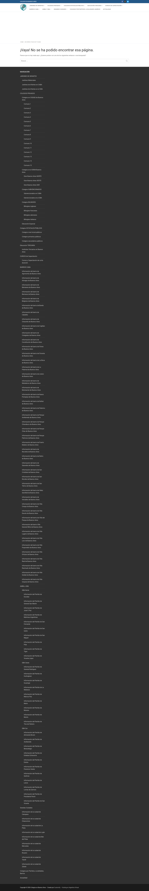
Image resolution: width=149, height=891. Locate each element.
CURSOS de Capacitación (28, 256)
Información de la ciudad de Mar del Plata (33, 838)
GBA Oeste (26, 663)
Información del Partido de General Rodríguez (33, 668)
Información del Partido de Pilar (33, 643)
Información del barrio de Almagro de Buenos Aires (30, 279)
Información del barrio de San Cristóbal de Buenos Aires (32, 471)
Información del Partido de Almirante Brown (33, 734)
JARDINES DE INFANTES (28, 76)
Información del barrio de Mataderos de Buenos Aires (31, 382)
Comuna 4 (27, 117)
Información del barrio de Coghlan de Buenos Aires (33, 327)
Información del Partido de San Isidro (34, 630)
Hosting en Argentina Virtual (70, 887)
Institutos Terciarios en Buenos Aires (32, 250)
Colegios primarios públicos (31, 237)
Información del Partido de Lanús (33, 781)
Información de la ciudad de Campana (31, 813)
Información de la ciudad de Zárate (31, 865)
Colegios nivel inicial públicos (32, 232)
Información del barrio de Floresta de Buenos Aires (33, 355)
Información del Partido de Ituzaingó (33, 682)
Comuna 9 (27, 139)
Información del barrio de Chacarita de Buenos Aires (31, 320)
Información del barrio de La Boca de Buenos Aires (33, 361)
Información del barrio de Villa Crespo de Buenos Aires (32, 505)
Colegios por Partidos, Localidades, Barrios (32, 872)
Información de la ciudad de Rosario (31, 852)
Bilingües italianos (30, 219)
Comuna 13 (28, 157)
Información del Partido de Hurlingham (33, 675)
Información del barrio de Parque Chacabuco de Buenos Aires (33, 423)
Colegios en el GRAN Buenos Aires (31, 171)
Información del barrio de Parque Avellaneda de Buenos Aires (33, 416)
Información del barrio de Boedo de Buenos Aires (33, 307)
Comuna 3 (27, 113)
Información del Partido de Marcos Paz (33, 695)
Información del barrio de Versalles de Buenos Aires (30, 498)
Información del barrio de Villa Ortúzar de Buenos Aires (32, 553)
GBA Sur (25, 728)
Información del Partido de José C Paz (33, 609)
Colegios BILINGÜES (29, 202)
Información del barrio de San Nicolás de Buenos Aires (32, 478)
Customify (57, 887)
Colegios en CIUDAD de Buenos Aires (32, 99)
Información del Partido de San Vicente (34, 802)
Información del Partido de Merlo (33, 702)
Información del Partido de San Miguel (34, 636)
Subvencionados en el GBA (33, 198)
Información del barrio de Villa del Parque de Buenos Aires (33, 519)
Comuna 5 (27, 121)
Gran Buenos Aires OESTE (32, 180)
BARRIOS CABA (25, 267)
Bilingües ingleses (30, 206)
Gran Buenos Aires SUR (32, 185)
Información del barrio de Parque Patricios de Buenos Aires (33, 437)
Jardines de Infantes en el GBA (32, 89)
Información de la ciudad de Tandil (31, 858)
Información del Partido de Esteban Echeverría (33, 754)
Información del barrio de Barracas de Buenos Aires (30, 293)
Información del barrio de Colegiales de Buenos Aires (31, 334)
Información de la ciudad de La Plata (32, 827)
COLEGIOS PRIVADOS (27, 93)
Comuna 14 (28, 161)
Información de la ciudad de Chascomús (31, 820)
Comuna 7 (27, 130)
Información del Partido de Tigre (33, 650)
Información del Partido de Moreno (33, 709)
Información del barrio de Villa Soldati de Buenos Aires (32, 574)
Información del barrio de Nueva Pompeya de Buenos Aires (33, 396)
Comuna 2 (27, 108)
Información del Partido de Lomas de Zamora (33, 788)
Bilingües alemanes (30, 215)
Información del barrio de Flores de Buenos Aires (32, 348)
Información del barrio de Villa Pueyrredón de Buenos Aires (32, 546)
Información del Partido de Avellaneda (33, 740)
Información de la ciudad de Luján (33, 832)
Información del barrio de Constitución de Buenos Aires (32, 341)
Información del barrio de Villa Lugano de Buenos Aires (32, 532)
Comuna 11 (28, 148)
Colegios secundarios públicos (32, 241)
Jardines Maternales (29, 80)
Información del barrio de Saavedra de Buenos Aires (31, 464)
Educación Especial (28, 224)
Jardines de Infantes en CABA (32, 85)
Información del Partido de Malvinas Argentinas (33, 616)
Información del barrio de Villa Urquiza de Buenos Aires (32, 580)
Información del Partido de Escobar (33, 595)
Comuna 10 (28, 143)
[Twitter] (128, 1)
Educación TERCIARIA (27, 245)
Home (22, 42)
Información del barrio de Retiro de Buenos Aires (32, 457)
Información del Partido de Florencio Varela (33, 768)
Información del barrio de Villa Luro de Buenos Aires (32, 539)
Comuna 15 (28, 165)
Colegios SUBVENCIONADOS (32, 189)
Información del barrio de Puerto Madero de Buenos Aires (33, 444)
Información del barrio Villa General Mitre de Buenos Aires (32, 526)
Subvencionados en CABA (32, 193)
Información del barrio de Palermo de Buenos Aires (33, 409)
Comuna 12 (28, 152)
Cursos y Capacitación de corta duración (32, 261)
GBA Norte (25, 590)
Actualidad (23, 878)
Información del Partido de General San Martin (33, 602)
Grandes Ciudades (26, 808)
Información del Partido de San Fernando (34, 623)
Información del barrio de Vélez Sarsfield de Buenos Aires (32, 491)
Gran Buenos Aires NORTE (33, 176)
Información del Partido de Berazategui (33, 747)
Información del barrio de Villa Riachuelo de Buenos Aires (32, 567)
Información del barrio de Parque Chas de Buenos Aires (33, 430)
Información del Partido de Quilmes (33, 775)
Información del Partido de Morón (33, 716)
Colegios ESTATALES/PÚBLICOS (31, 228)
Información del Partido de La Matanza (34, 688)
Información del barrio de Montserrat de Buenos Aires (31, 389)
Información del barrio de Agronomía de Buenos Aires (31, 272)
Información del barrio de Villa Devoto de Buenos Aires (32, 512)
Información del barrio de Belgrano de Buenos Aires (30, 300)
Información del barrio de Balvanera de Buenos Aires (31, 286)
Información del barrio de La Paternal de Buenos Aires (31, 368)
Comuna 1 (27, 104)
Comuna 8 (27, 135)
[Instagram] (125, 1)
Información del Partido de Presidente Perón (33, 795)
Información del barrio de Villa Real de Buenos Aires (32, 560)
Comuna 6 (27, 126)
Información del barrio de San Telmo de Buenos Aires (32, 485)
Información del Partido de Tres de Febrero (33, 723)
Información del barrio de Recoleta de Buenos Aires (30, 450)
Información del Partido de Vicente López (33, 657)
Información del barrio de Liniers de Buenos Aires (33, 375)
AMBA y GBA (24, 586)
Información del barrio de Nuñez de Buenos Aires (33, 402)
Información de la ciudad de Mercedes (31, 845)
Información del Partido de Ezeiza (33, 761)
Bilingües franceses (30, 211)
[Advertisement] (74, 27)
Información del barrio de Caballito (30, 313)
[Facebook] (122, 1)
